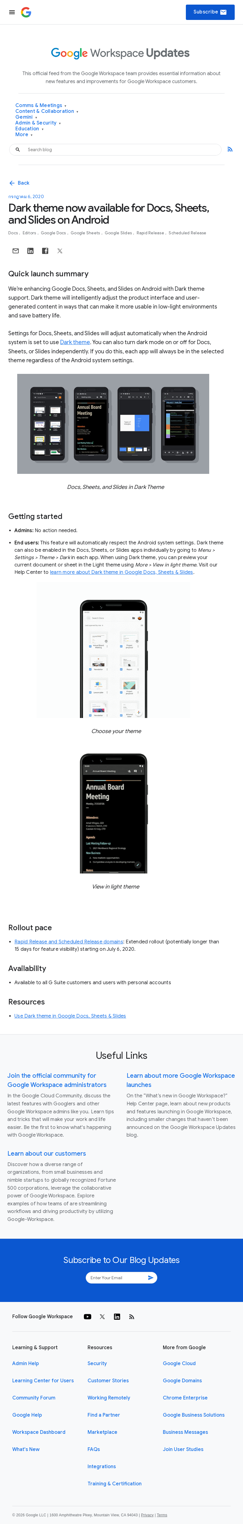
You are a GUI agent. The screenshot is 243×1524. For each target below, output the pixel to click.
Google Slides (119, 233)
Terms (162, 1515)
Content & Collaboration (46, 111)
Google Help (27, 1415)
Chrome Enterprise (185, 1398)
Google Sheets (86, 233)
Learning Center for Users (43, 1381)
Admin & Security (38, 123)
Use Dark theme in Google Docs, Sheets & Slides (70, 1016)
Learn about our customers (46, 1153)
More (24, 135)
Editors (30, 233)
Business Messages (185, 1432)
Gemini (26, 117)
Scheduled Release (187, 233)
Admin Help (25, 1364)
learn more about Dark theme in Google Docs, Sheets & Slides (121, 572)
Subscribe (210, 12)
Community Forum (33, 1398)
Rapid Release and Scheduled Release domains (68, 942)
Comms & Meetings (41, 106)
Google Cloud (179, 1364)
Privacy (147, 1515)
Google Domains (182, 1381)
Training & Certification (115, 1484)
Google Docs (54, 233)
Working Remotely (109, 1398)
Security (97, 1364)
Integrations (102, 1467)
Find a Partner (104, 1415)
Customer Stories (108, 1381)
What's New (26, 1449)
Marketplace (102, 1432)
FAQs (94, 1449)
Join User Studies (183, 1449)
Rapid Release (151, 233)
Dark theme (75, 342)
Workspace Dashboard (38, 1432)
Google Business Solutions (194, 1415)
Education (29, 129)
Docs (13, 233)
